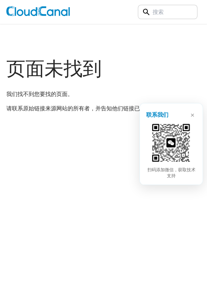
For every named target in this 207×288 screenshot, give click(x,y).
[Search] (167, 12)
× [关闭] (192, 114)
